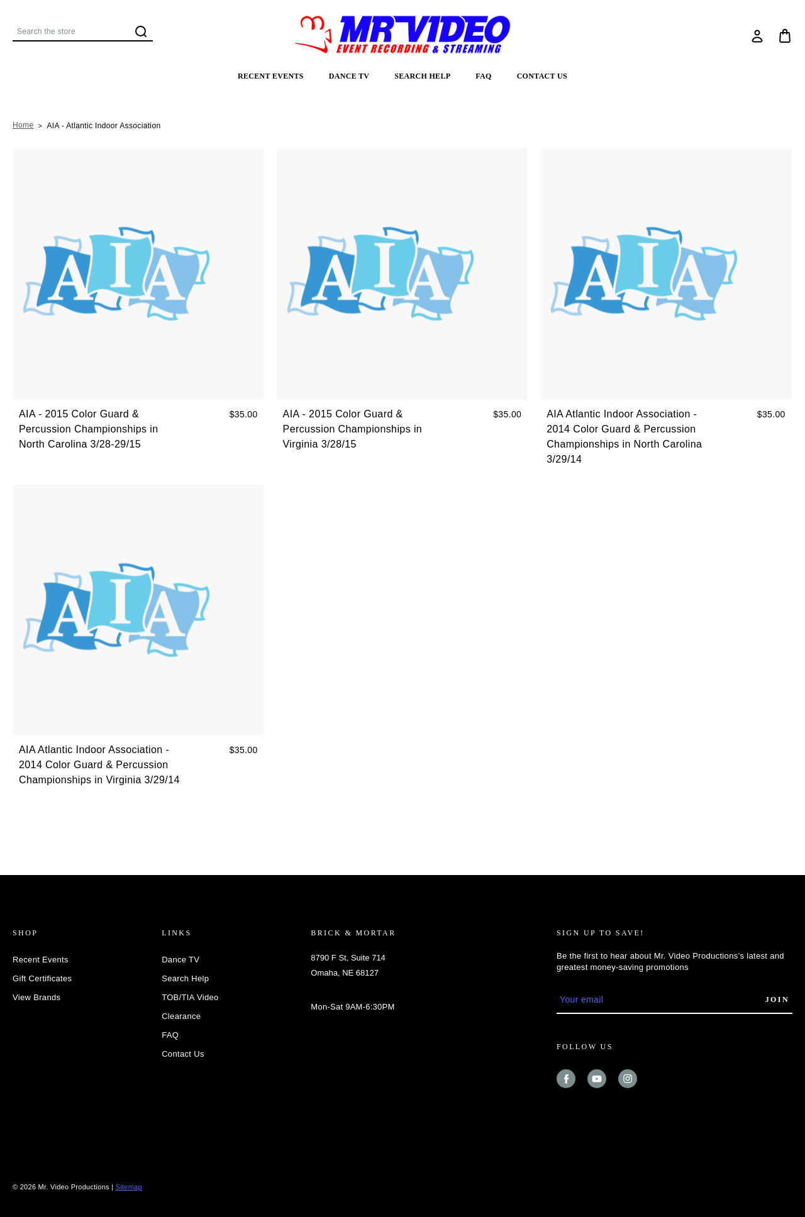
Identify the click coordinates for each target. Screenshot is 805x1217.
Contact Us (542, 76)
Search (140, 31)
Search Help (422, 76)
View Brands (36, 997)
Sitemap (129, 1187)
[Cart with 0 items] (785, 36)
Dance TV (349, 76)
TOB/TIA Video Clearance (190, 1007)
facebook (566, 1079)
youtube (597, 1079)
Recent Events (271, 76)
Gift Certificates (42, 978)
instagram (628, 1079)
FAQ (483, 76)
